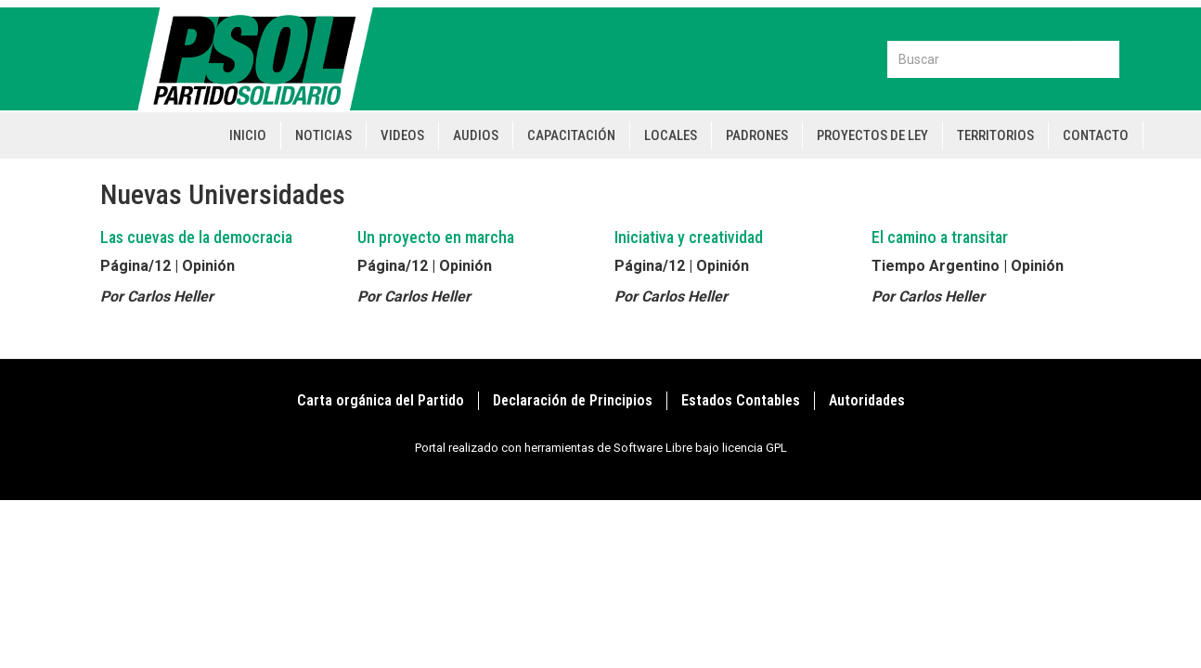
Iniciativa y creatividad (688, 237)
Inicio (247, 135)
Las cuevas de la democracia (196, 237)
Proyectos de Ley (872, 135)
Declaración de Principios (572, 400)
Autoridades (867, 400)
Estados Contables (740, 400)
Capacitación (571, 135)
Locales (670, 135)
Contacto (1096, 135)
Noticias (323, 135)
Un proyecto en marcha (435, 237)
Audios (475, 135)
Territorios (995, 135)
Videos (402, 135)
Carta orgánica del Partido (380, 400)
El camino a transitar (940, 237)
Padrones (757, 135)
